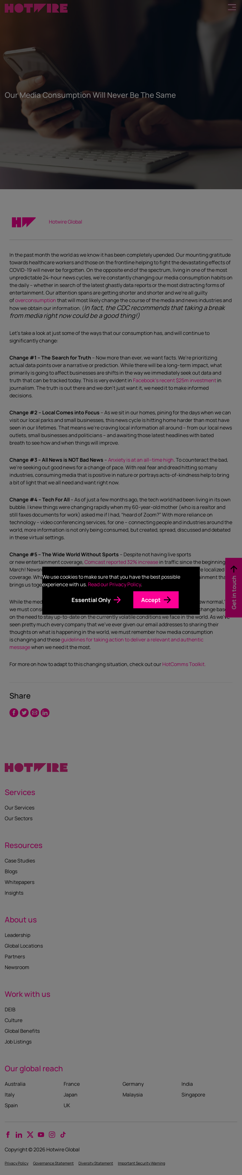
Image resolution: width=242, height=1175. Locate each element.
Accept (151, 600)
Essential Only (91, 600)
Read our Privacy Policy (114, 584)
